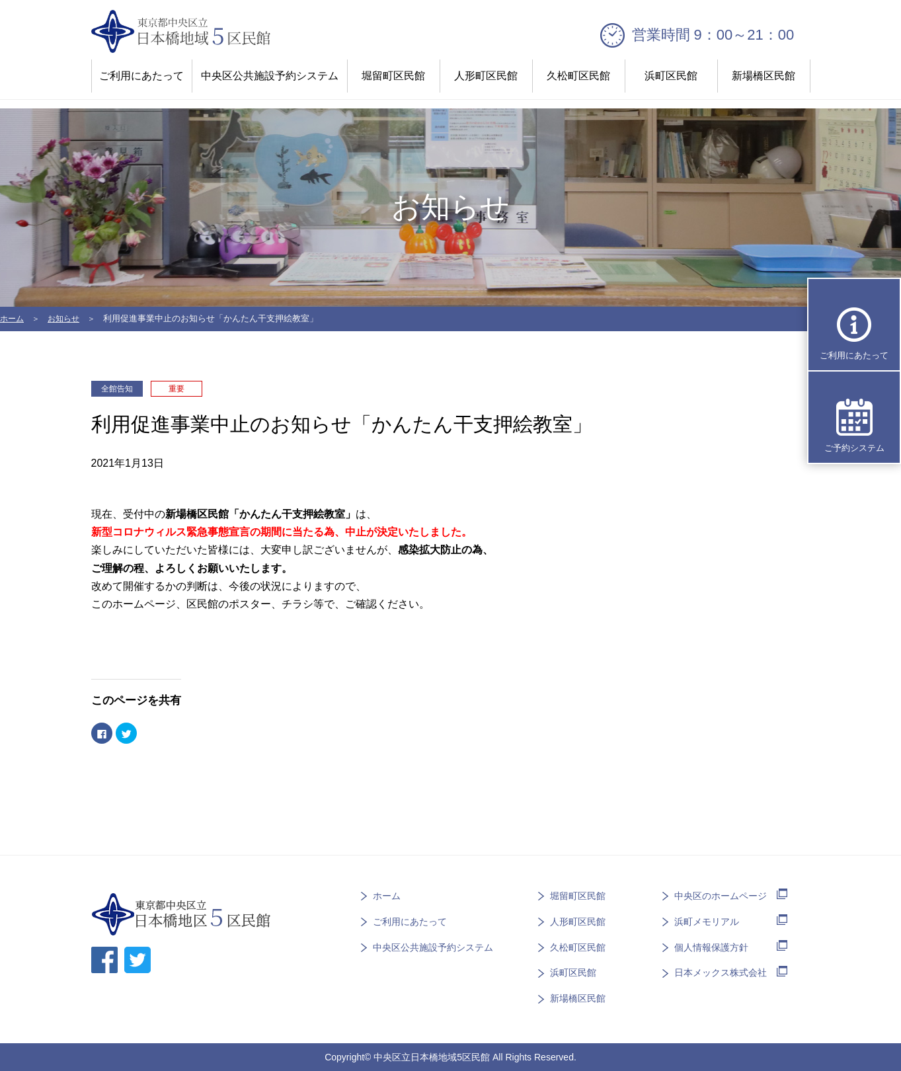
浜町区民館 (671, 75)
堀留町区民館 (393, 75)
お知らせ (67, 318)
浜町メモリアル (706, 920)
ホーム (13, 318)
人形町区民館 (486, 75)
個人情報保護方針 (711, 946)
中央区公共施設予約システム (269, 75)
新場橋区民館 (763, 75)
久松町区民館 (578, 75)
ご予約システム (854, 448)
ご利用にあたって (141, 75)
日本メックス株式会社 (720, 971)
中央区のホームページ (720, 894)
